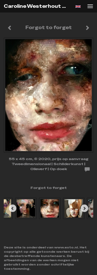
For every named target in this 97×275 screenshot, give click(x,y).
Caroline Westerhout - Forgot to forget (37, 6)
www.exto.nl (66, 247)
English (78, 6)
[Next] (84, 208)
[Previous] (12, 208)
